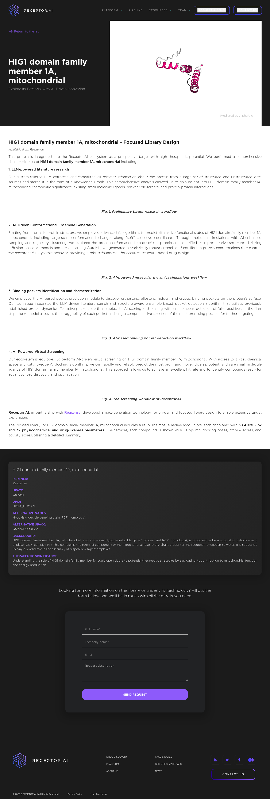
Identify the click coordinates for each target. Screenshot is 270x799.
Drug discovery (116, 757)
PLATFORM (112, 764)
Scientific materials (168, 764)
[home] (35, 10)
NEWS (158, 771)
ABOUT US (112, 771)
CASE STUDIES (163, 757)
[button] (112, 10)
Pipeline (136, 10)
